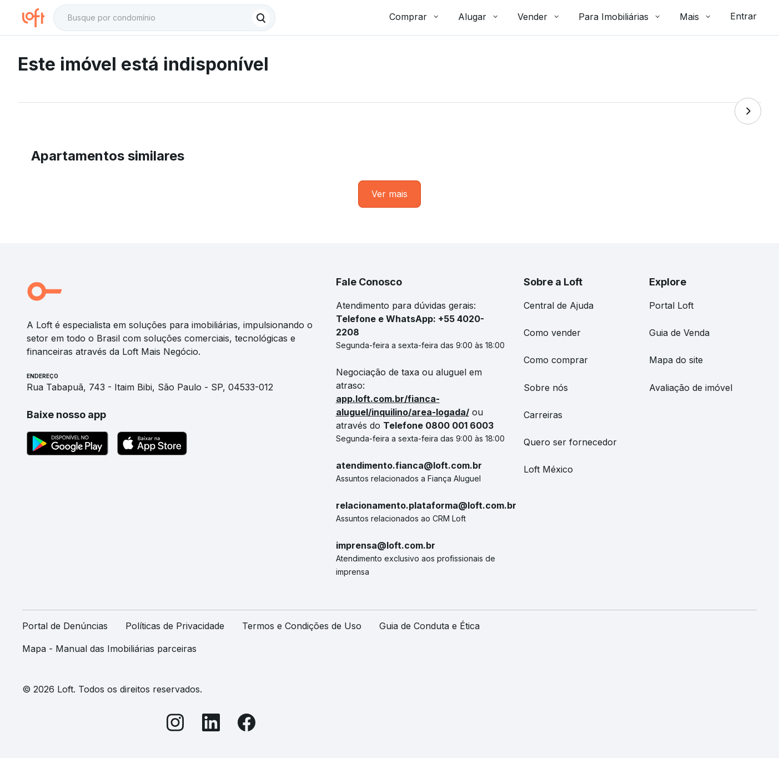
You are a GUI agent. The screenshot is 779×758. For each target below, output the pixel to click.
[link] (389, 194)
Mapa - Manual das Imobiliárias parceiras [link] (109, 648)
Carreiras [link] (543, 414)
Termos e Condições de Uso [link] (301, 625)
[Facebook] (246, 724)
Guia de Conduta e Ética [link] (429, 625)
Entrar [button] (743, 16)
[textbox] (164, 17)
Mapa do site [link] (676, 359)
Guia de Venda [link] (679, 332)
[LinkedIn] (211, 724)
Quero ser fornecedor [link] (570, 442)
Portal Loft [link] (671, 305)
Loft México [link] (548, 469)
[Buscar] (261, 18)
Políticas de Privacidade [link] (174, 625)
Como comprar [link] (556, 359)
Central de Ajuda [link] (559, 305)
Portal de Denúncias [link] (65, 625)
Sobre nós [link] (546, 387)
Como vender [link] (552, 332)
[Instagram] (175, 724)
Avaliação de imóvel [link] (690, 387)
